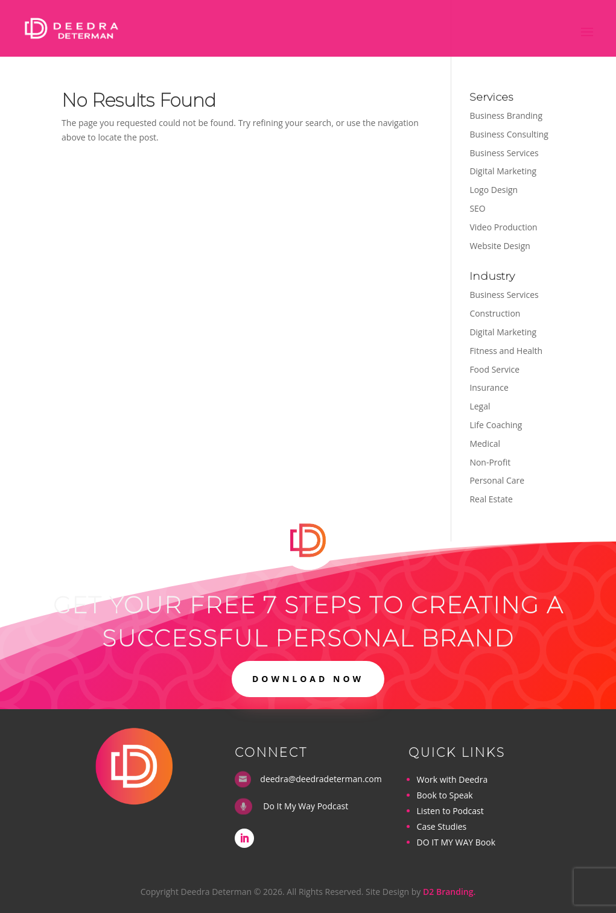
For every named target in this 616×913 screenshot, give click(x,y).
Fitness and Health (505, 350)
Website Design (499, 245)
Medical (484, 443)
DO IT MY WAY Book (456, 842)
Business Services (503, 153)
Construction (494, 313)
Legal (479, 406)
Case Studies (442, 826)
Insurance (488, 387)
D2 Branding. (449, 891)
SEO (477, 208)
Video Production (503, 227)
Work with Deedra (452, 779)
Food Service (494, 369)
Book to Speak (445, 795)
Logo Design (493, 189)
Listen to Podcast (450, 811)
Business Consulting (508, 134)
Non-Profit (489, 462)
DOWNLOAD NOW (308, 678)
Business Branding (505, 115)
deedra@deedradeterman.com (320, 779)
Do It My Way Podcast (305, 806)
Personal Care (496, 480)
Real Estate (491, 499)
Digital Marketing (502, 171)
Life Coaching (495, 425)
